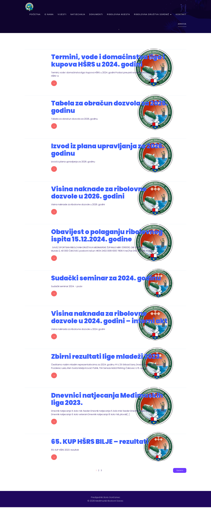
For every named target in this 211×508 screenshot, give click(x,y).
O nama (49, 15)
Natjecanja (78, 15)
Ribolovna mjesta (118, 15)
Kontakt (181, 15)
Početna (35, 15)
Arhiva (182, 24)
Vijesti (62, 15)
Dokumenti (96, 15)
